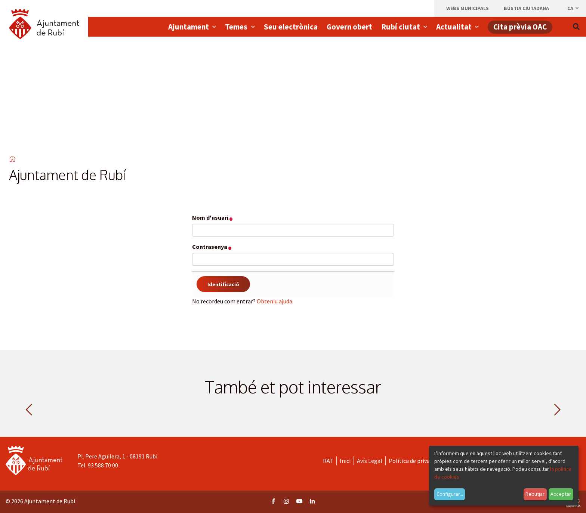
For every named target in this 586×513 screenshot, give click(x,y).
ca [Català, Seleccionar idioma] (573, 8)
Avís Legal (369, 460)
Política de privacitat (415, 460)
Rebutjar (535, 494)
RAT (328, 460)
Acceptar (560, 494)
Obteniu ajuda (274, 301)
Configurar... (450, 494)
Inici (345, 460)
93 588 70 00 (103, 465)
